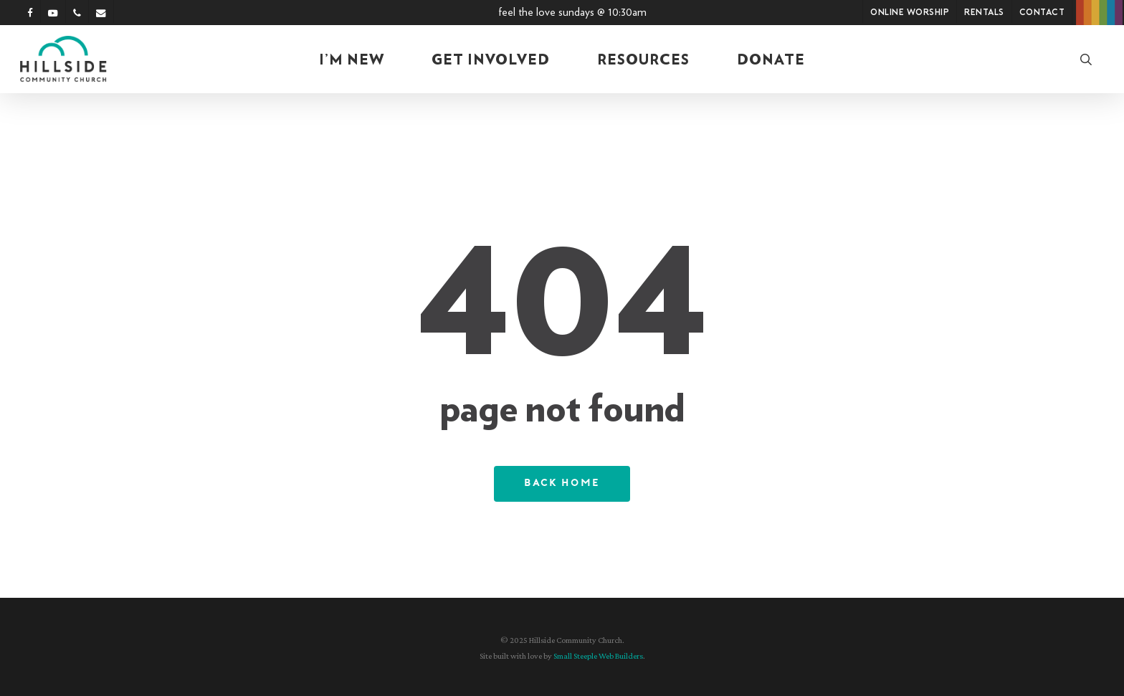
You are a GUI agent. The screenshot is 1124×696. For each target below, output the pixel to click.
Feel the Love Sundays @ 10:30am (572, 12)
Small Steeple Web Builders (598, 656)
